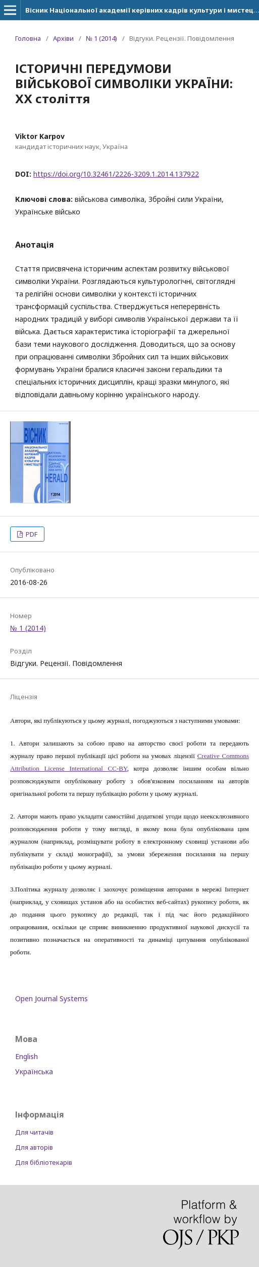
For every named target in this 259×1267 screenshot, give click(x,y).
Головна (28, 38)
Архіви (63, 38)
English (26, 1056)
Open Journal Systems (51, 998)
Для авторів (34, 1147)
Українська (34, 1071)
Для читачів (34, 1132)
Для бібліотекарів (43, 1162)
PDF (30, 534)
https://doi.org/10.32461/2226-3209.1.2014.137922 (116, 174)
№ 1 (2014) (101, 38)
